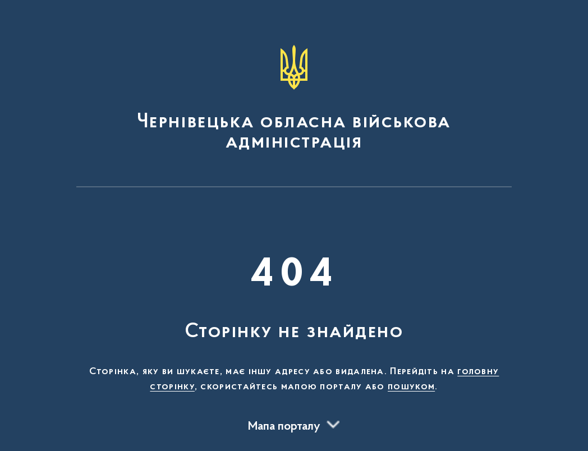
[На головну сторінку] (294, 99)
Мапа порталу (284, 427)
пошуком (411, 387)
